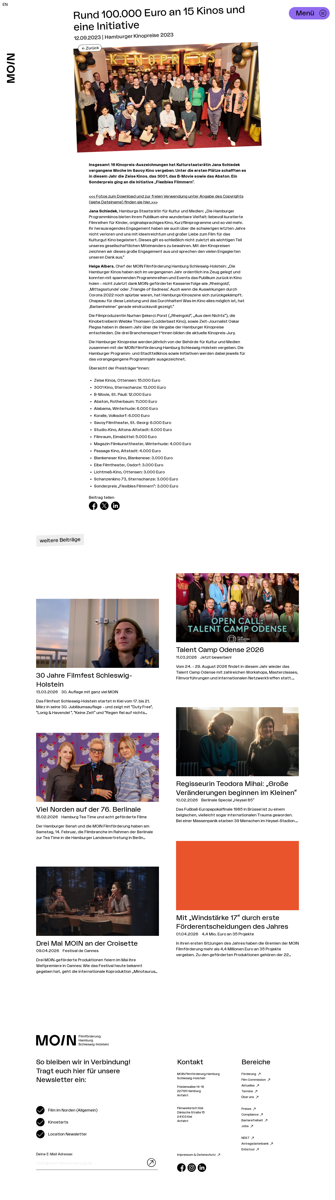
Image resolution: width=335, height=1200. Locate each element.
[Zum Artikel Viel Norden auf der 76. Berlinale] (97, 787)
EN (5, 4)
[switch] (66, 1110)
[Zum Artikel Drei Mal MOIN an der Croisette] (97, 921)
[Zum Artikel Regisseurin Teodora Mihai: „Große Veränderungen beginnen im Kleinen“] (237, 765)
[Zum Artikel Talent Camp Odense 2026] (237, 627)
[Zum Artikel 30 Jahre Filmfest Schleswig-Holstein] (97, 657)
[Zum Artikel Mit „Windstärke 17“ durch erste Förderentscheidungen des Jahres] (237, 899)
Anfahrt (182, 1095)
